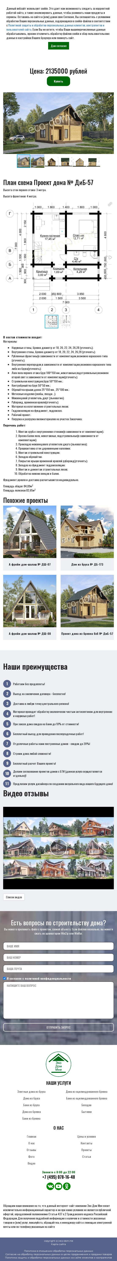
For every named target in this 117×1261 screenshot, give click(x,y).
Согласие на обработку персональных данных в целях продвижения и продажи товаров (58, 1254)
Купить (58, 81)
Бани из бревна (31, 1118)
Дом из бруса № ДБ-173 (87, 564)
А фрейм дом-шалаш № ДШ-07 (30, 564)
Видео (31, 1163)
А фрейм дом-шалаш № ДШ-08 (30, 633)
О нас (31, 1143)
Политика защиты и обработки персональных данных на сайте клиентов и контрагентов (58, 1257)
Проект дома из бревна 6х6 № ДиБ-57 (87, 633)
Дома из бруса (31, 1098)
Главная (31, 1136)
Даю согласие (59, 45)
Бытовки (87, 1111)
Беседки (86, 1105)
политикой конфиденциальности (48, 978)
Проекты (86, 1150)
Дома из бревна (31, 1111)
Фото (31, 1156)
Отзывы (31, 1150)
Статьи (86, 1156)
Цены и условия (86, 1136)
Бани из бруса (31, 1105)
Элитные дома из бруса (31, 1091)
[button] (110, 96)
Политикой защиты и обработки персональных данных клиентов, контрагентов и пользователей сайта (55, 27)
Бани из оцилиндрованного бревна (86, 1098)
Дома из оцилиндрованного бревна (86, 1091)
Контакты (86, 1143)
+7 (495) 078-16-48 (58, 1177)
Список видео (14, 897)
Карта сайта (58, 1244)
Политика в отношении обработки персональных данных (58, 1250)
